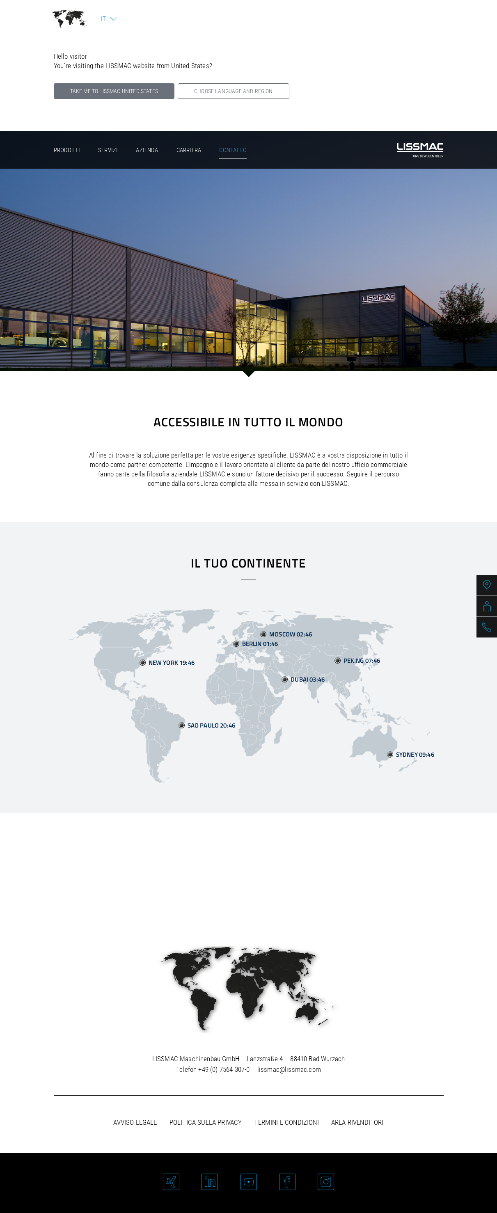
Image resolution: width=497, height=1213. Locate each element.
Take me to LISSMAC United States (114, 91)
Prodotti (67, 150)
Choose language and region (233, 91)
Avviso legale (135, 1122)
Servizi (108, 150)
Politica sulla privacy (205, 1122)
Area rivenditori (357, 1122)
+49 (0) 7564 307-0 (224, 1069)
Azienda (147, 150)
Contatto (232, 150)
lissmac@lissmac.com (289, 1069)
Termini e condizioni (286, 1122)
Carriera (188, 150)
